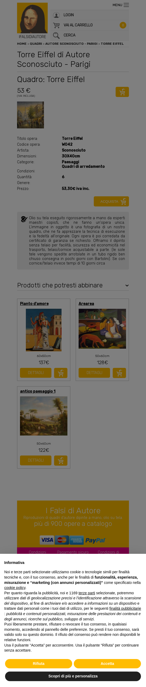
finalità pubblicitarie (125, 608)
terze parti (87, 593)
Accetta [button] (107, 663)
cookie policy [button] (14, 588)
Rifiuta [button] (38, 663)
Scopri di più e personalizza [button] (73, 676)
